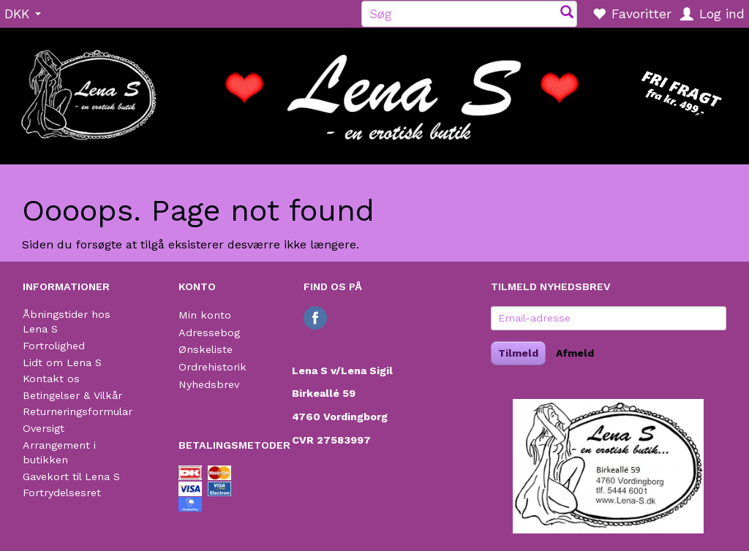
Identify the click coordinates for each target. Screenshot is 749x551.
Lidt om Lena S (62, 362)
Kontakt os (51, 378)
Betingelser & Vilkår (72, 395)
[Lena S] (374, 91)
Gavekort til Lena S (71, 476)
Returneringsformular (77, 411)
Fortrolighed (54, 346)
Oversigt (43, 428)
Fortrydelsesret (62, 492)
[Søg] (566, 13)
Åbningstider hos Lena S (66, 321)
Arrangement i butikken (59, 452)
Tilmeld (518, 353)
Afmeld (575, 353)
